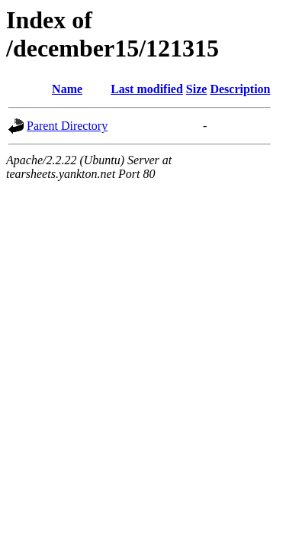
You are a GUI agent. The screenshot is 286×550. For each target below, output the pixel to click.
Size (196, 88)
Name (67, 88)
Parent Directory (67, 125)
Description (240, 88)
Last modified (147, 88)
